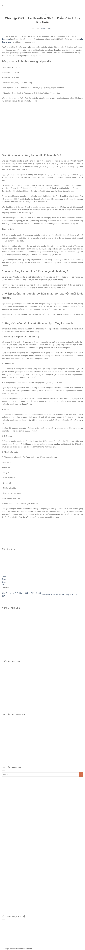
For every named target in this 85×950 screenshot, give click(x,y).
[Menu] (3, 5)
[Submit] (81, 774)
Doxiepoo (6, 39)
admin (51, 28)
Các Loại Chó (42, 15)
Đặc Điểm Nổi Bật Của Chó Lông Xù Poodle (60, 594)
